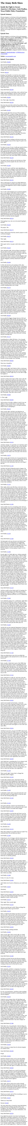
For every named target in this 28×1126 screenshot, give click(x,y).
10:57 (8, 455)
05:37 (8, 287)
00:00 (8, 62)
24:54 (11, 927)
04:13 (11, 218)
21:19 (8, 770)
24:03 (8, 886)
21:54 (11, 798)
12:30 (11, 504)
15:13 (11, 587)
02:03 (8, 144)
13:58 (8, 551)
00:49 (11, 89)
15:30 (8, 598)
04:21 (8, 236)
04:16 (8, 225)
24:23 (8, 911)
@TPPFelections (20, 52)
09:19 (8, 409)
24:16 (11, 904)
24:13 (8, 899)
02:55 (11, 180)
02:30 (8, 165)
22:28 (8, 824)
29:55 (11, 1113)
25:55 (8, 966)
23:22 (11, 858)
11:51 (8, 484)
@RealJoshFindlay (10, 52)
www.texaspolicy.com (10, 56)
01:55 (11, 137)
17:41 (11, 675)
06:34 (8, 315)
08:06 (11, 360)
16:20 (8, 625)
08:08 (8, 365)
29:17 (8, 1081)
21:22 (11, 777)
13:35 (8, 533)
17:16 (8, 660)
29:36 (6, 1103)
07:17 (8, 336)
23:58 (8, 875)
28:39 (11, 1051)
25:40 (11, 956)
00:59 (11, 102)
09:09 (11, 400)
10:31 (11, 442)
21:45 (8, 790)
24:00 (11, 880)
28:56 (11, 1068)
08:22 (11, 376)
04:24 (8, 248)
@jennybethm (4, 53)
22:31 (11, 829)
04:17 (11, 230)
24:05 (11, 892)
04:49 (8, 262)
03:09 (8, 189)
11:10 (11, 466)
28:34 (8, 1044)
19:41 (11, 728)
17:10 (11, 652)
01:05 (8, 110)
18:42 (11, 700)
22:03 (11, 811)
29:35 (8, 1098)
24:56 (8, 932)
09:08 (8, 394)
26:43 (11, 989)
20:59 (11, 759)
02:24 (11, 157)
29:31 (11, 1091)
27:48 (11, 1023)
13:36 (11, 538)
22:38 (8, 835)
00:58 (8, 97)
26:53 (8, 996)
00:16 (6, 72)
